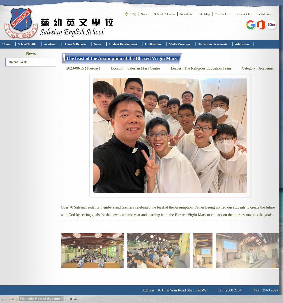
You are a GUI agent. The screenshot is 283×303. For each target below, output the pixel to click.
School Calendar (164, 14)
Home (6, 44)
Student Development (123, 44)
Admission (242, 44)
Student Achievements (212, 44)
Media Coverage (179, 44)
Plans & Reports (75, 44)
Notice (145, 14)
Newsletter (187, 14)
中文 (130, 14)
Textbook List (223, 14)
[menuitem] (8, 44)
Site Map (204, 14)
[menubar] (127, 44)
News (97, 44)
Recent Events (18, 62)
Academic (50, 44)
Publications (153, 44)
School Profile (27, 44)
